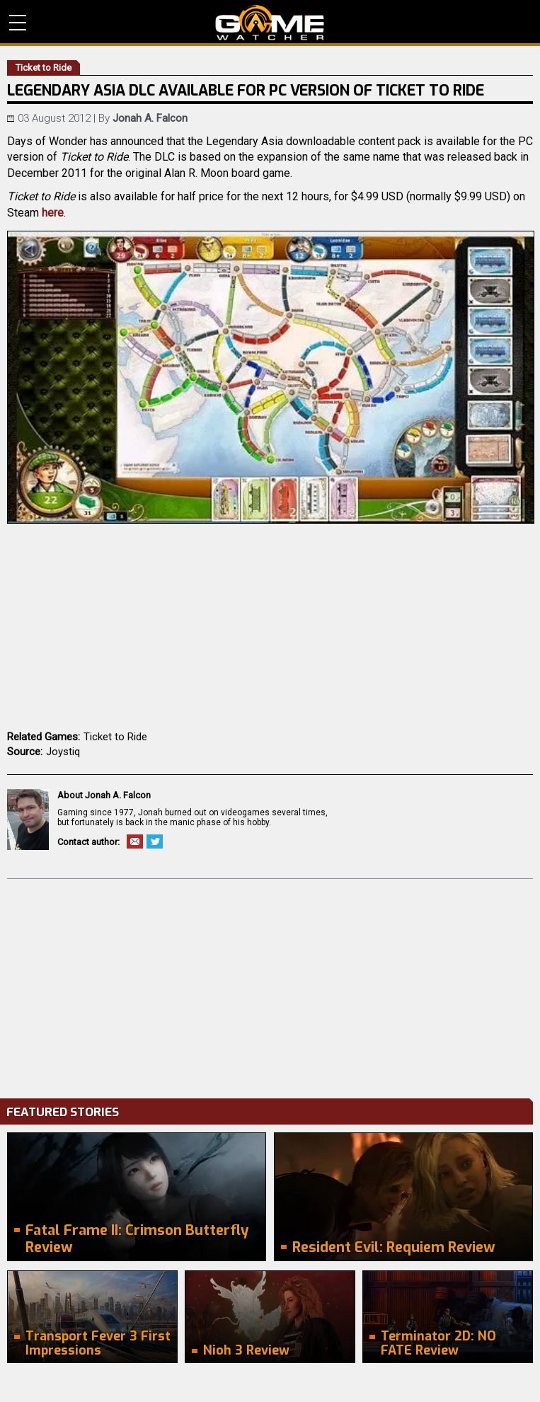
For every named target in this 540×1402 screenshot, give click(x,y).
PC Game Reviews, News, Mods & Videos (270, 22)
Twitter (155, 841)
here (53, 212)
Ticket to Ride (115, 736)
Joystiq (63, 751)
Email (135, 841)
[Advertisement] (270, 985)
